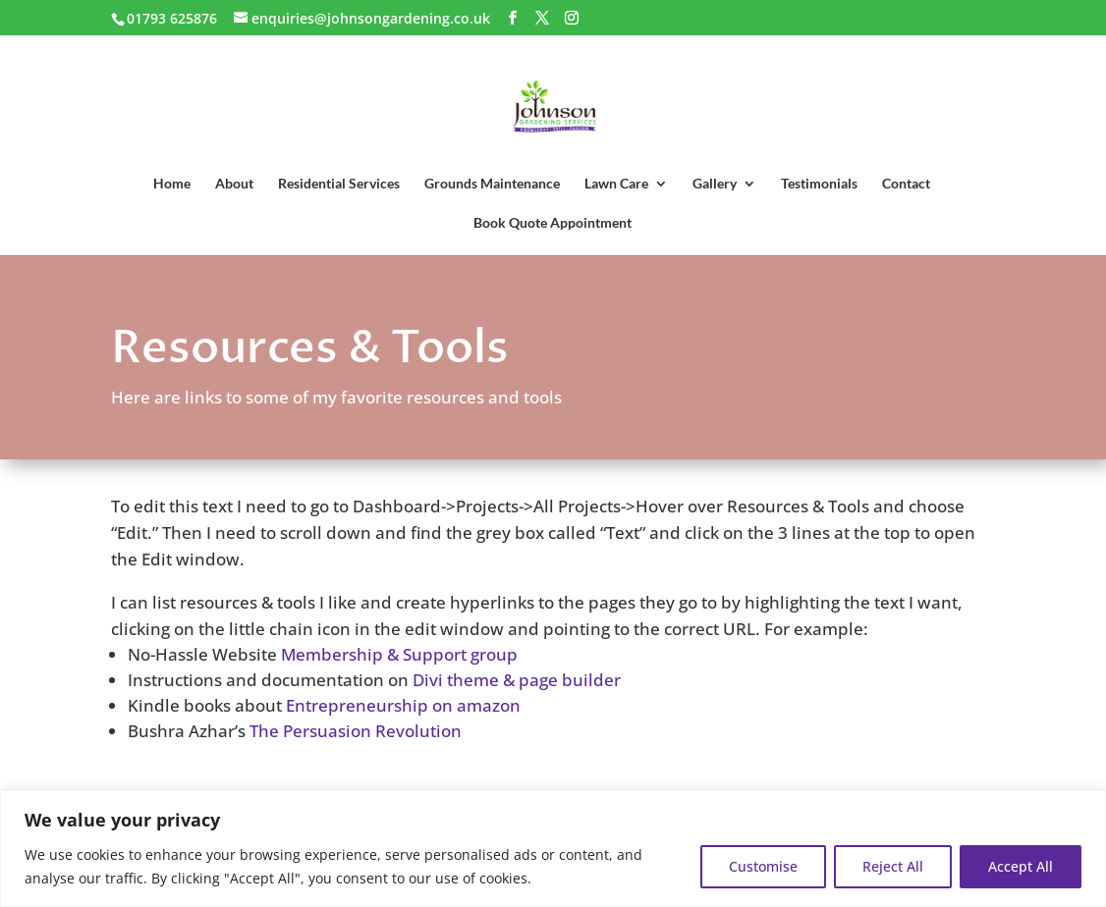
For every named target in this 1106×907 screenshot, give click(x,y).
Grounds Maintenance (492, 184)
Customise (763, 866)
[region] (553, 848)
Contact (906, 184)
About (234, 184)
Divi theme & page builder (517, 679)
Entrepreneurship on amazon (403, 705)
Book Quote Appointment (552, 223)
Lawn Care (616, 184)
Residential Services (339, 184)
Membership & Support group (399, 654)
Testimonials (819, 184)
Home (172, 184)
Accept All (1020, 866)
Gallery (714, 184)
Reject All (892, 866)
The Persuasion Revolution (355, 731)
